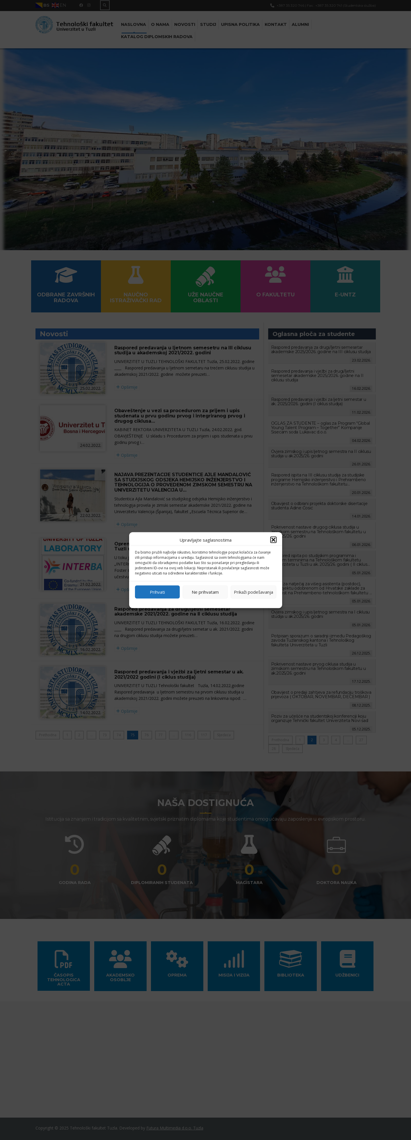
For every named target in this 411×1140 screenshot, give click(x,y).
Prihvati (157, 592)
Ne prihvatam (205, 592)
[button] (273, 540)
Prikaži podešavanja (253, 592)
